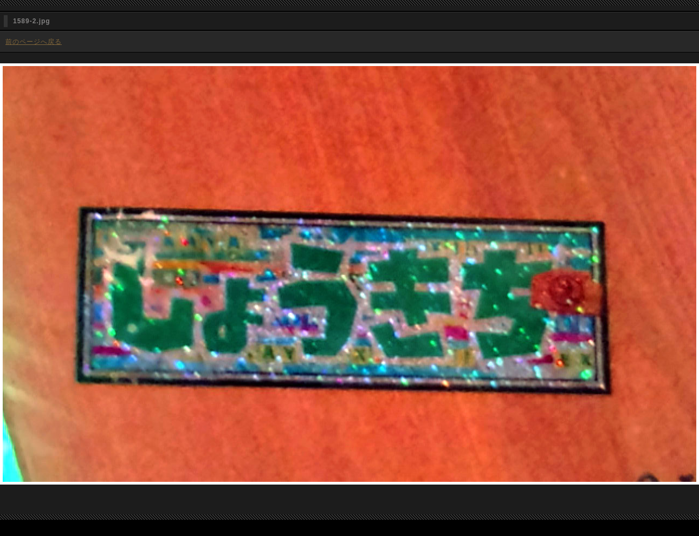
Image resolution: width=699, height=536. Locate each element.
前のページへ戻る (33, 41)
